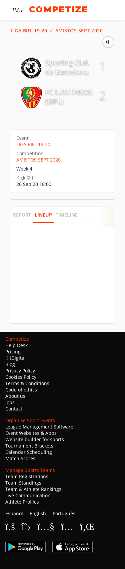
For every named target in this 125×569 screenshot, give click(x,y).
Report (22, 215)
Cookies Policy (20, 377)
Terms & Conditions (27, 383)
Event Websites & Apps (31, 433)
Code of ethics (21, 389)
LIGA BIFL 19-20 (29, 30)
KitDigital (15, 358)
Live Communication (28, 495)
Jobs (10, 402)
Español (14, 513)
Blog (10, 364)
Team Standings (23, 483)
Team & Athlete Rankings (33, 489)
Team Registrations (26, 476)
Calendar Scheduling (28, 452)
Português (64, 513)
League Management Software (39, 426)
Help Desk (16, 345)
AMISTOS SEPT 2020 (79, 30)
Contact (13, 408)
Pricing (13, 351)
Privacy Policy (20, 370)
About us (15, 396)
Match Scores (20, 458)
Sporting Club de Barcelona (67, 66)
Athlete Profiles (22, 502)
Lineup (43, 215)
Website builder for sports (34, 439)
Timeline (67, 215)
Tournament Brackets (29, 446)
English (38, 513)
